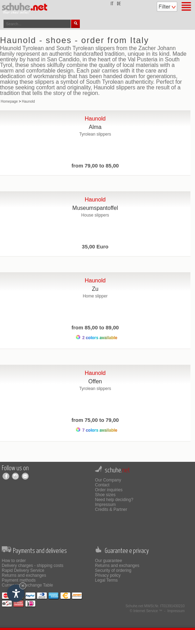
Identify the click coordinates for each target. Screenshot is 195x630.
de (119, 4)
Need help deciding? (114, 499)
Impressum (105, 504)
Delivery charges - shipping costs (32, 565)
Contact (102, 484)
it (112, 4)
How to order (14, 560)
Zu (95, 289)
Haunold (28, 101)
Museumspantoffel (95, 208)
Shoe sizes (105, 494)
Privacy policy (107, 575)
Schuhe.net (134, 606)
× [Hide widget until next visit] (22, 585)
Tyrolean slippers (95, 134)
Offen (95, 381)
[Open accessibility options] (16, 593)
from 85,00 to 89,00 (95, 327)
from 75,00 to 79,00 (95, 420)
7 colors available (96, 430)
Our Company (108, 480)
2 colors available (96, 337)
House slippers (95, 215)
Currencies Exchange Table (27, 585)
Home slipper (95, 296)
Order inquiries (109, 489)
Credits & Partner (111, 509)
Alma (95, 127)
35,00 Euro (95, 246)
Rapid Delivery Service (23, 570)
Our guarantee (108, 560)
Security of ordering (113, 570)
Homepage (9, 101)
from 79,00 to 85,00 (95, 165)
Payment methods (19, 580)
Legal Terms (106, 580)
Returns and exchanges (24, 575)
